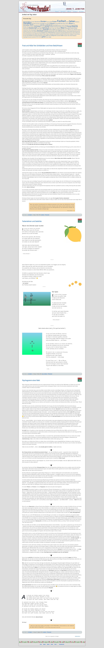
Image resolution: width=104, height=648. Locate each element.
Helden (62, 34)
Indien (47, 35)
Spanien (59, 25)
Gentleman (77, 21)
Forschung (39, 32)
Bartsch (31, 34)
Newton (67, 23)
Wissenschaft (29, 26)
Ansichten (37, 27)
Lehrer (68, 34)
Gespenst (43, 32)
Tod (70, 25)
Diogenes (60, 30)
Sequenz (44, 644)
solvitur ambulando (46, 25)
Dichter (47, 27)
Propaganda (58, 32)
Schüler (75, 34)
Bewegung (36, 35)
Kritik (46, 23)
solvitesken (42, 214)
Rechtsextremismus (68, 32)
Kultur (50, 28)
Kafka (71, 31)
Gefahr (67, 21)
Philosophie (67, 28)
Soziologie (55, 25)
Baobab (57, 34)
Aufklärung (54, 30)
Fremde (69, 27)
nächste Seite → (78, 636)
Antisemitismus (29, 32)
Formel (28, 31)
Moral (69, 30)
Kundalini (41, 34)
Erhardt (56, 26)
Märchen (60, 23)
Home (41, 644)
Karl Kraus (32, 31)
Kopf (41, 23)
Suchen (62, 25)
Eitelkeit (52, 26)
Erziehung (60, 26)
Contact (52, 644)
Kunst (35, 31)
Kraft (43, 23)
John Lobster (30, 214)
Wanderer (25, 26)
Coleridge (42, 26)
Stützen (44, 34)
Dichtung (25, 31)
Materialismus (65, 29)
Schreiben (26, 25)
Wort (33, 26)
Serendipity (36, 25)
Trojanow (48, 34)
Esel (51, 21)
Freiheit (61, 21)
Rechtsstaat (41, 35)
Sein (31, 24)
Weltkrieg (41, 29)
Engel (28, 35)
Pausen (58, 28)
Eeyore (74, 32)
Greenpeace (74, 35)
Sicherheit (58, 35)
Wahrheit (60, 31)
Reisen (71, 23)
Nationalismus (51, 32)
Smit (39, 25)
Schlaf (71, 35)
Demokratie (37, 21)
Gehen (72, 21)
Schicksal (40, 31)
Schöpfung (45, 31)
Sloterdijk (50, 31)
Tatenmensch (66, 25)
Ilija (38, 34)
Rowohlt (27, 34)
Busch (34, 34)
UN (41, 37)
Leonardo (30, 37)
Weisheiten (52, 34)
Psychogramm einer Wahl (31, 380)
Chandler (32, 21)
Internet (68, 31)
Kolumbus (38, 23)
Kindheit (65, 34)
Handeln (27, 23)
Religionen (53, 35)
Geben (62, 35)
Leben (48, 23)
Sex (33, 35)
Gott (60, 34)
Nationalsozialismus (76, 31)
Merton (64, 23)
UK (39, 37)
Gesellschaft (33, 28)
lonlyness (65, 35)
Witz (55, 34)
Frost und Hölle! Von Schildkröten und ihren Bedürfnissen (42, 45)
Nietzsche (77, 32)
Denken (43, 21)
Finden (54, 22)
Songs (53, 31)
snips (43, 373)
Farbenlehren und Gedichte (32, 221)
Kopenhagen (25, 37)
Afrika (44, 35)
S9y (74, 23)
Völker (37, 29)
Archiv (55, 644)
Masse (47, 32)
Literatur (52, 23)
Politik (75, 28)
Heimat (31, 35)
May (68, 35)
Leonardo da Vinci (35, 37)
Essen (47, 37)
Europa (64, 26)
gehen (44, 37)
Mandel (56, 23)
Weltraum (65, 31)
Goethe (38, 28)
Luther (53, 28)
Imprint (48, 644)
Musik (50, 35)
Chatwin (79, 29)
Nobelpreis (72, 34)
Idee (41, 28)
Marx (56, 28)
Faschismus (34, 32)
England (48, 21)
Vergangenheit (33, 29)
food (36, 34)
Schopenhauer (25, 29)
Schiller (72, 29)
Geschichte (26, 28)
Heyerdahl (34, 23)
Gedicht (75, 26)
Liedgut (49, 37)
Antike (50, 30)
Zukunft (45, 29)
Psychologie (62, 32)
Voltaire (56, 31)
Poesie (72, 28)
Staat (30, 29)
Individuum (45, 28)
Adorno (24, 32)
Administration (61, 644)
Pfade (62, 28)
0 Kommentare (47, 214)
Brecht (75, 30)
